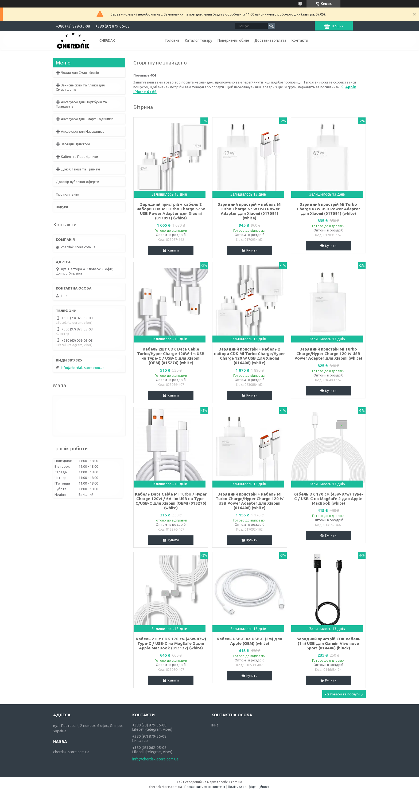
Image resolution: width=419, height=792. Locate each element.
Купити (173, 250)
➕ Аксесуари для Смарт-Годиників (85, 119)
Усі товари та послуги (342, 694)
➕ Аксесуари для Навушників (80, 131)
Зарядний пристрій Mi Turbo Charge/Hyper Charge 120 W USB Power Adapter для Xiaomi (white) (328, 353)
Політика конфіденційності (249, 787)
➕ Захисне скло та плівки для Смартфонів (80, 87)
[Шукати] (271, 26)
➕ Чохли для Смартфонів (77, 72)
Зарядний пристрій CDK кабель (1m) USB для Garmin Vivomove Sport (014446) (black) (328, 643)
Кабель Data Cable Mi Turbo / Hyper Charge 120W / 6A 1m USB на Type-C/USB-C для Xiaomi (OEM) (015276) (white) (171, 501)
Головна (172, 40)
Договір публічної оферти (77, 182)
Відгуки (62, 207)
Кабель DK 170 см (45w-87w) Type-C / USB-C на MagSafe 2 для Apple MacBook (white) (328, 498)
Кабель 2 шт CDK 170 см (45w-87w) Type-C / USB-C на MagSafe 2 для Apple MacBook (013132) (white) (171, 643)
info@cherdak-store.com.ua (82, 368)
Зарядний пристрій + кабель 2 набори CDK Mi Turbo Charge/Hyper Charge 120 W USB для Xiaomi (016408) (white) (249, 356)
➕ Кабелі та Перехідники (77, 156)
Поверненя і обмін (233, 40)
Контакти (300, 40)
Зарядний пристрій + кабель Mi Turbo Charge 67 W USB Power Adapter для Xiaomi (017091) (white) (249, 211)
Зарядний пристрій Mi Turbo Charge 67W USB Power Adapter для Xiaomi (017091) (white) (328, 209)
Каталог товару (198, 40)
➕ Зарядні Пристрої (73, 144)
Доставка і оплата (270, 40)
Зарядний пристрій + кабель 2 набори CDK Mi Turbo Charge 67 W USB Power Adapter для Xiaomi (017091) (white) (171, 211)
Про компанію (67, 194)
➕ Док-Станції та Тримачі (78, 169)
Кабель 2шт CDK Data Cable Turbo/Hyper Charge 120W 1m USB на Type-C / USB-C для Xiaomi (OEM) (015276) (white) (170, 356)
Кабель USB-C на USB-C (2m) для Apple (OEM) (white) (249, 641)
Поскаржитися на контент (205, 787)
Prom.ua (235, 782)
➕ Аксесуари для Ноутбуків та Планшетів (81, 104)
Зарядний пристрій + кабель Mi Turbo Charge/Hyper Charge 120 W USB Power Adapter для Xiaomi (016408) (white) (250, 501)
